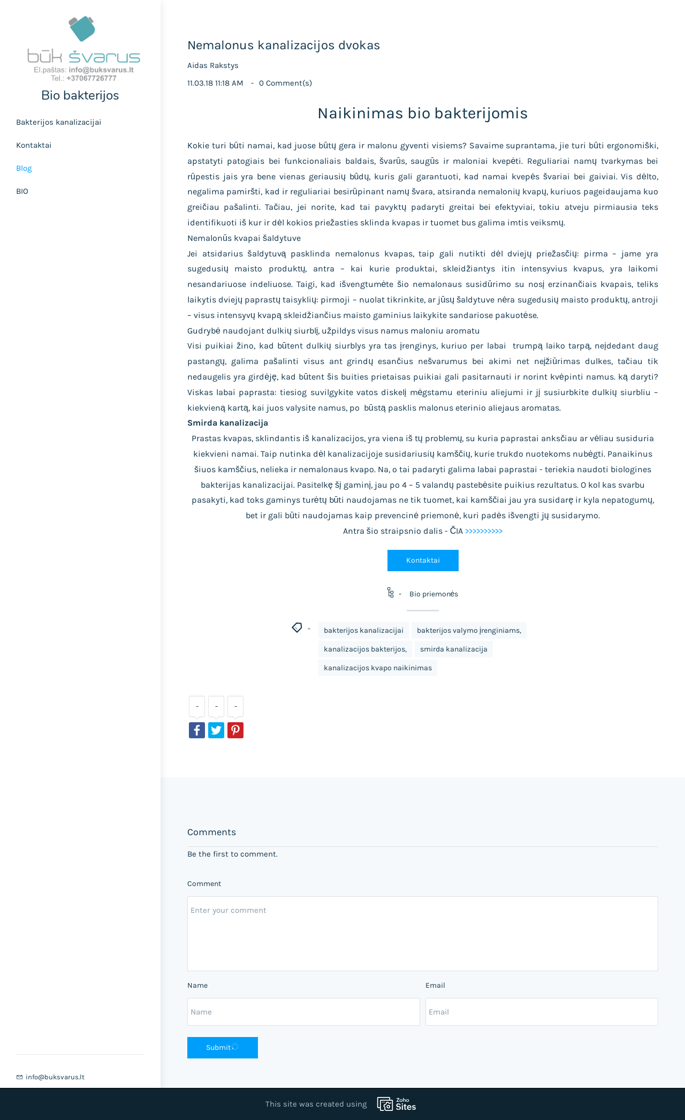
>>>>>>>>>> (484, 531)
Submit (222, 1047)
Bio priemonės (434, 594)
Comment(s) (285, 83)
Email (435, 985)
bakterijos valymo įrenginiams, (469, 630)
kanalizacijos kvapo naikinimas (378, 667)
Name (197, 985)
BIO (22, 191)
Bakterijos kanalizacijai (58, 122)
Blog (24, 168)
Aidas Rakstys (213, 65)
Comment (204, 883)
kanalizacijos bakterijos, (365, 649)
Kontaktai (33, 145)
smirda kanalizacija (454, 649)
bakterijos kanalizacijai (364, 630)
